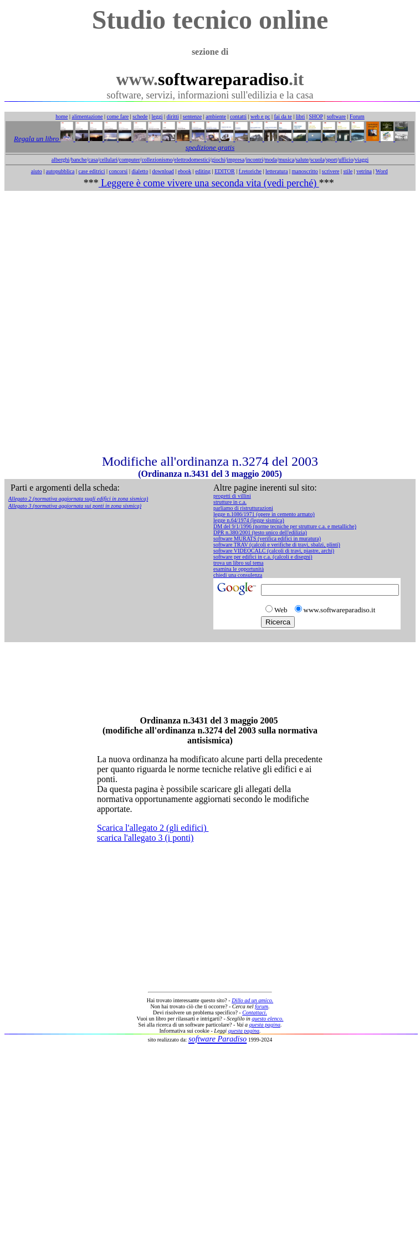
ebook (184, 171)
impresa (235, 160)
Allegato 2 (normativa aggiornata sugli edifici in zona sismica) (78, 499)
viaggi (361, 160)
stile (347, 171)
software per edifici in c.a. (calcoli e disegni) (263, 557)
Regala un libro (37, 138)
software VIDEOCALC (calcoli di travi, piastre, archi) (273, 551)
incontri (254, 160)
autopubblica (60, 171)
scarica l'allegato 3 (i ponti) (145, 837)
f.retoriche (250, 171)
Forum (357, 116)
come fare (118, 116)
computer (129, 160)
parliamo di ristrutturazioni (243, 508)
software (336, 116)
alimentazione (87, 116)
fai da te (283, 116)
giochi (218, 160)
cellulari (108, 160)
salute (302, 160)
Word (382, 171)
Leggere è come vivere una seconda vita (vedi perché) (209, 183)
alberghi (61, 160)
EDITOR (224, 171)
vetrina (364, 171)
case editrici (91, 171)
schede (139, 116)
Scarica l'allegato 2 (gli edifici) (152, 827)
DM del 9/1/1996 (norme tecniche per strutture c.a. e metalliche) (284, 526)
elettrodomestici (191, 160)
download (162, 171)
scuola (317, 160)
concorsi (118, 171)
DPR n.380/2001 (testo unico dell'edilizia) (260, 532)
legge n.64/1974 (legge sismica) (248, 520)
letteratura (276, 171)
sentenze (192, 116)
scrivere (331, 171)
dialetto (139, 171)
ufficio (346, 160)
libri (300, 116)
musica (286, 160)
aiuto (36, 171)
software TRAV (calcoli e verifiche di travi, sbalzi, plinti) (276, 545)
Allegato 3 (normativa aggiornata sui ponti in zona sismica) (74, 506)
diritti (173, 116)
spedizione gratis (210, 147)
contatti (238, 116)
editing (203, 171)
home (61, 116)
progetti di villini (232, 496)
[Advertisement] (208, 322)
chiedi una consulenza (237, 575)
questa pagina (264, 1025)
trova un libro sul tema (238, 563)
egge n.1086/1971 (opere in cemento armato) (265, 514)
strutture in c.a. (230, 502)
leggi (157, 116)
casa (93, 160)
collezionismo (156, 160)
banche (78, 160)
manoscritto (305, 171)
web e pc (260, 116)
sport (331, 160)
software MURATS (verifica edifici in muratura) (267, 538)
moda (271, 160)
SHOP (315, 116)
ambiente (216, 116)
